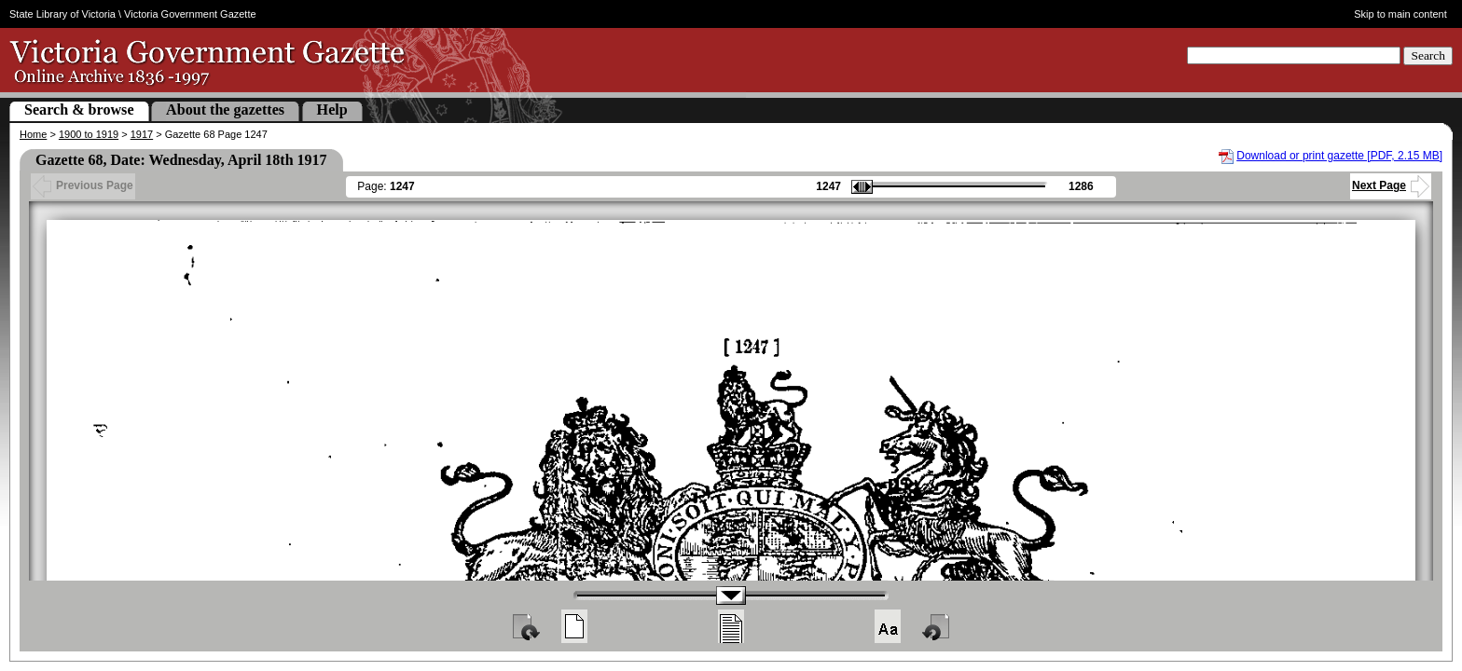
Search (1428, 55)
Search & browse (79, 109)
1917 (142, 134)
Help (332, 109)
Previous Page (83, 185)
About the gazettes (225, 109)
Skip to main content (1400, 14)
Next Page (1390, 185)
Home (33, 134)
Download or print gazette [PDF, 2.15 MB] (1339, 155)
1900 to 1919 (88, 134)
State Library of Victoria (62, 14)
